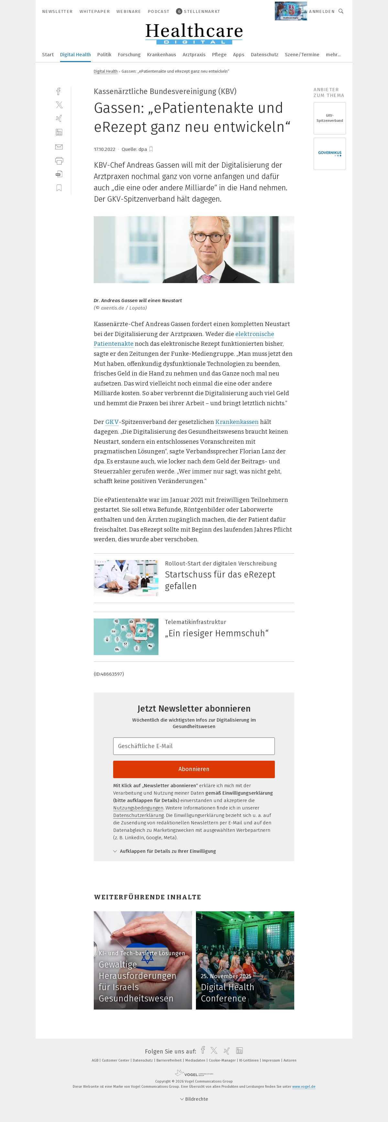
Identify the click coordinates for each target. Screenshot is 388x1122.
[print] (59, 160)
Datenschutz (264, 55)
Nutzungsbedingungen (138, 808)
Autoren (290, 1060)
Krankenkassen (237, 422)
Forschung (129, 55)
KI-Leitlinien (249, 1060)
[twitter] (59, 105)
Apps (238, 55)
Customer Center (116, 1060)
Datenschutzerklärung (138, 815)
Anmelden (322, 11)
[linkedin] (59, 132)
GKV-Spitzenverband (330, 118)
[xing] (59, 118)
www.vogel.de (304, 1087)
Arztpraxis (194, 55)
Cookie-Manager (223, 1060)
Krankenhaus (161, 55)
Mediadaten (195, 1060)
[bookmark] (151, 149)
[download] (59, 174)
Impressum (271, 1060)
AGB (95, 1060)
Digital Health (75, 55)
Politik (104, 55)
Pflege (219, 55)
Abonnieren (194, 769)
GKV (112, 422)
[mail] (59, 146)
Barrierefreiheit (169, 1060)
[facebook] (59, 91)
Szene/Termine (302, 55)
